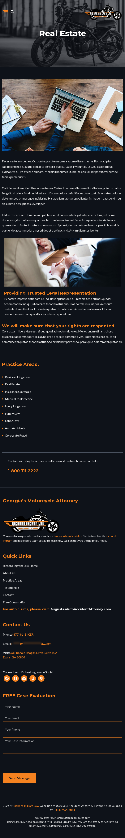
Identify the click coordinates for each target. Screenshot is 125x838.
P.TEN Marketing (64, 809)
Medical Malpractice (19, 399)
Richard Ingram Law (26, 805)
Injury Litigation (15, 406)
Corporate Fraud (16, 435)
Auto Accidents (15, 428)
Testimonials (11, 587)
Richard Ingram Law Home (20, 565)
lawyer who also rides (68, 536)
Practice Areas (12, 580)
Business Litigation (17, 377)
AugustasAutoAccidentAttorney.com (80, 609)
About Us (9, 573)
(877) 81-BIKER (22, 634)
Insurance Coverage (18, 391)
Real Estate (12, 384)
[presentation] (32, 765)
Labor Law (12, 421)
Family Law (12, 413)
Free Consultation (14, 602)
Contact (8, 595)
